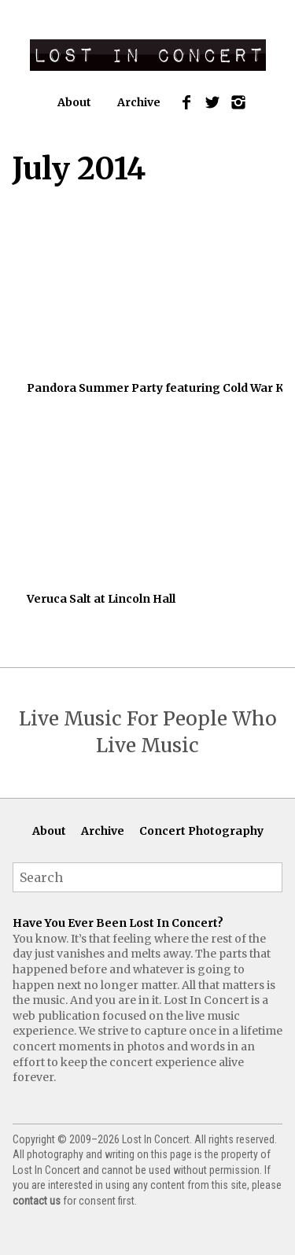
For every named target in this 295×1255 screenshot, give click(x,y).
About (74, 102)
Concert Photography (201, 831)
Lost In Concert (148, 55)
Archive (138, 102)
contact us (37, 1200)
